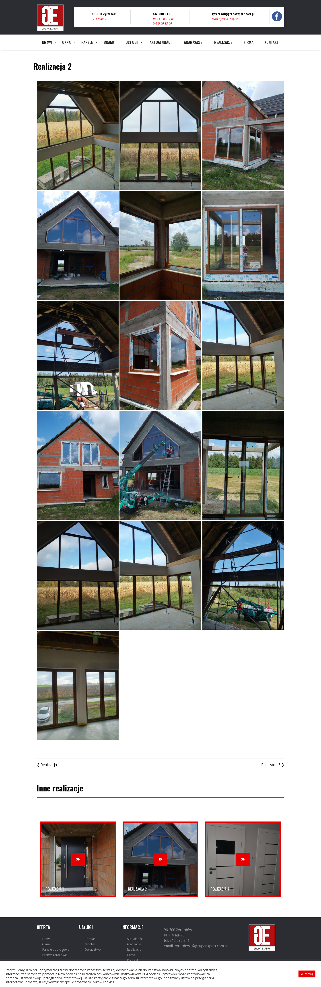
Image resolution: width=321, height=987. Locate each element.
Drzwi (46, 939)
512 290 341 (161, 13)
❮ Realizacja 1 (48, 764)
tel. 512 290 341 (176, 940)
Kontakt (132, 960)
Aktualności (135, 939)
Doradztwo (92, 949)
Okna (46, 944)
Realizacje (134, 949)
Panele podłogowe (55, 949)
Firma (131, 955)
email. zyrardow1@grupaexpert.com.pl (196, 945)
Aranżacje (134, 944)
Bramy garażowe (54, 955)
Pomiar (89, 939)
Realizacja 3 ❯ (272, 764)
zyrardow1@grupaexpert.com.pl (233, 13)
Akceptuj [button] (307, 974)
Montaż (90, 944)
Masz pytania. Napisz (225, 19)
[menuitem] (47, 42)
